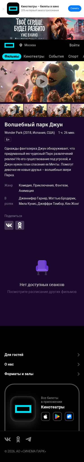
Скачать (75, 8)
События (56, 56)
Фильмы (11, 56)
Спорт (73, 56)
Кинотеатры (34, 56)
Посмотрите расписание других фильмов (42, 292)
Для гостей (42, 355)
